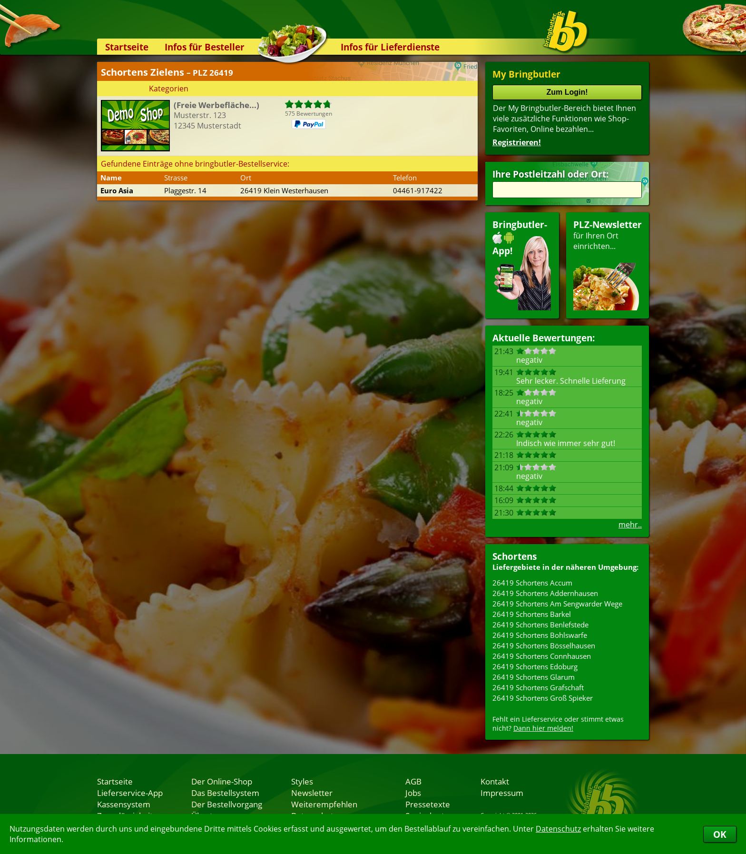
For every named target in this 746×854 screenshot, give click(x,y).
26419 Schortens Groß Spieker (542, 698)
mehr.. (630, 524)
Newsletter (312, 792)
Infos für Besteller (205, 47)
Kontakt (495, 781)
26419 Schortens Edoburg (535, 666)
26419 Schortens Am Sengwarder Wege (557, 603)
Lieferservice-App (130, 792)
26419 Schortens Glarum (533, 677)
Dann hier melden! (543, 728)
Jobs (413, 792)
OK (719, 834)
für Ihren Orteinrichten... (607, 264)
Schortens (514, 556)
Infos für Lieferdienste (390, 47)
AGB (413, 781)
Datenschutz (558, 829)
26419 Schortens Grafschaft (538, 687)
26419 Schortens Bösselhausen (543, 645)
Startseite (126, 47)
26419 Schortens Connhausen (541, 656)
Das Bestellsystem (225, 792)
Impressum (502, 792)
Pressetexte (427, 804)
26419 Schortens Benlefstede (540, 624)
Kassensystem (123, 804)
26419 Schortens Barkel (531, 614)
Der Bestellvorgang (226, 804)
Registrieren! (516, 142)
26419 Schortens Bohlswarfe (539, 635)
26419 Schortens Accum (532, 582)
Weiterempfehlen (324, 804)
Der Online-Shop (221, 781)
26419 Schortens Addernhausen (545, 593)
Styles (302, 781)
